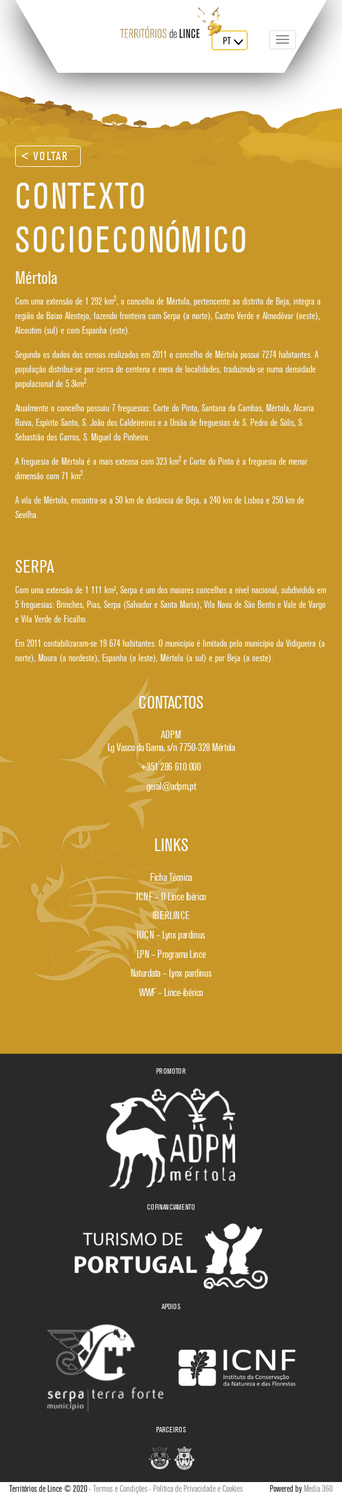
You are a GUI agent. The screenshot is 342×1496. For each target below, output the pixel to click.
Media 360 (318, 1488)
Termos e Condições (120, 1488)
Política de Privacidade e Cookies (198, 1488)
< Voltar (45, 156)
